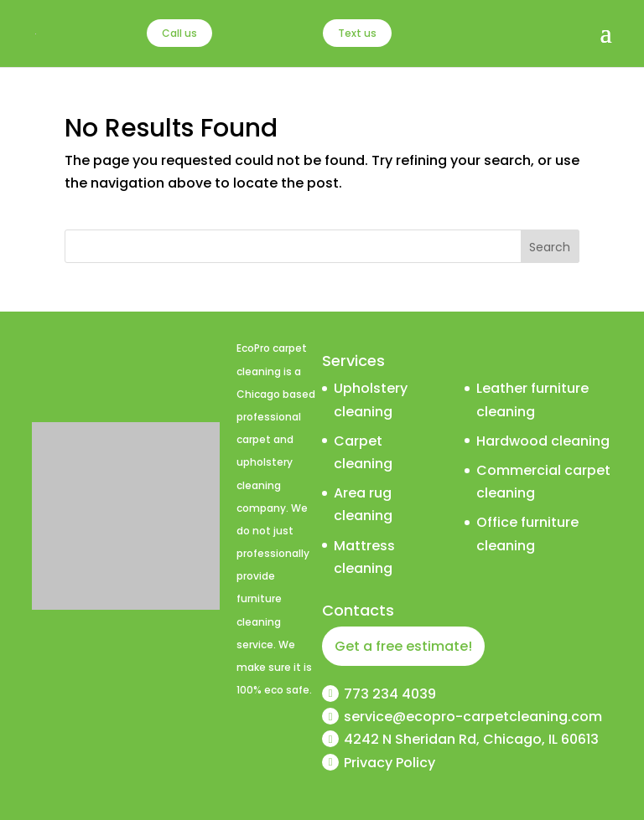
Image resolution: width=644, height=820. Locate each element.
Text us (357, 33)
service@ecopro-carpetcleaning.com (473, 716)
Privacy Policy (389, 762)
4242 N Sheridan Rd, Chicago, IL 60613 (471, 739)
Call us (179, 33)
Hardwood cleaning (543, 441)
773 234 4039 (390, 694)
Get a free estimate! (403, 646)
